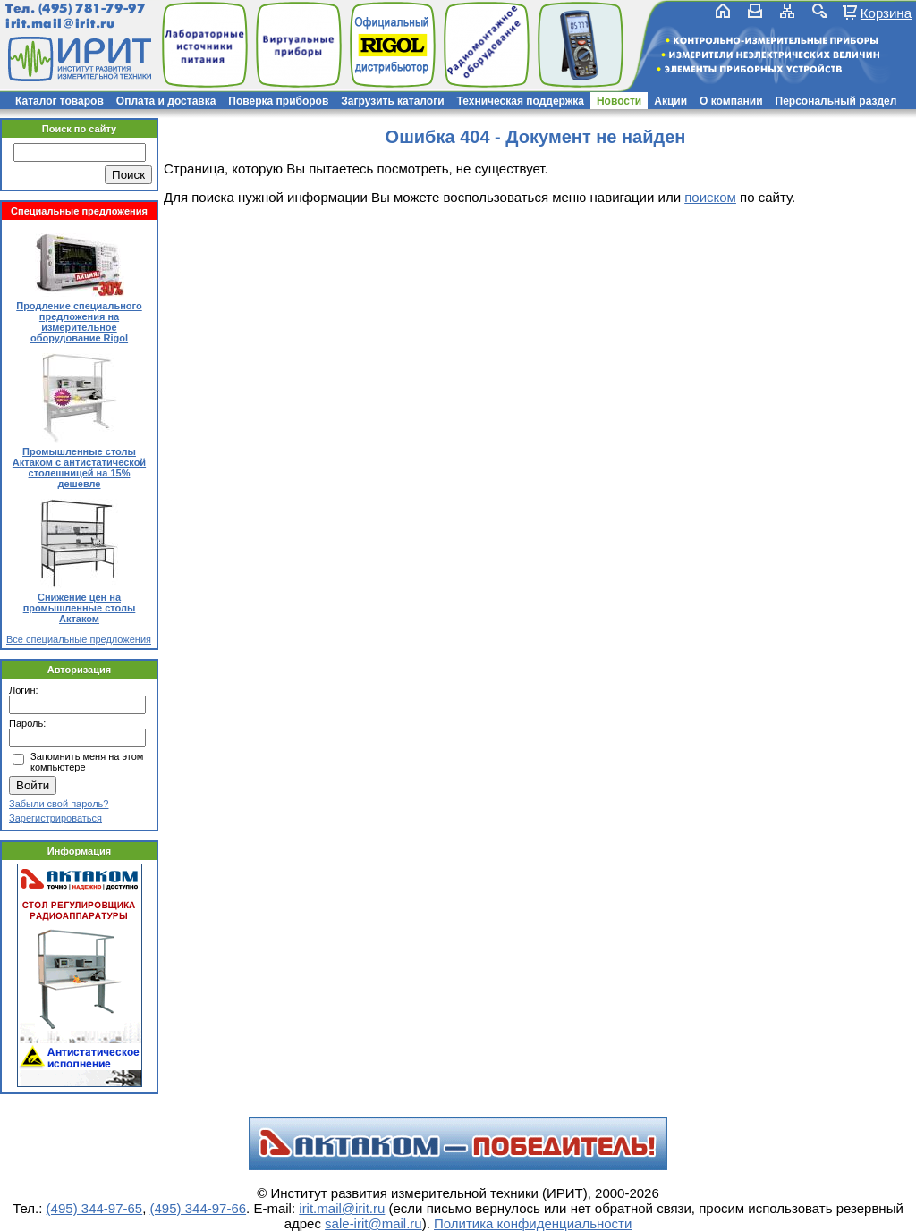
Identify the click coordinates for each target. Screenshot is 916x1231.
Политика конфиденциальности (533, 1223)
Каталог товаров (59, 101)
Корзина (886, 12)
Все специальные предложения (78, 639)
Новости (619, 101)
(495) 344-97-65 (95, 1208)
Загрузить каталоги (392, 101)
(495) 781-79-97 (91, 8)
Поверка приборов (278, 101)
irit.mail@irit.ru (60, 23)
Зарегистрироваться (55, 818)
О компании (731, 101)
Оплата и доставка (166, 101)
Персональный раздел (836, 101)
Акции (670, 101)
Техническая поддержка (520, 101)
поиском (710, 197)
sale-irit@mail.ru (373, 1223)
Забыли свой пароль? (58, 803)
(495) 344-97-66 (198, 1208)
